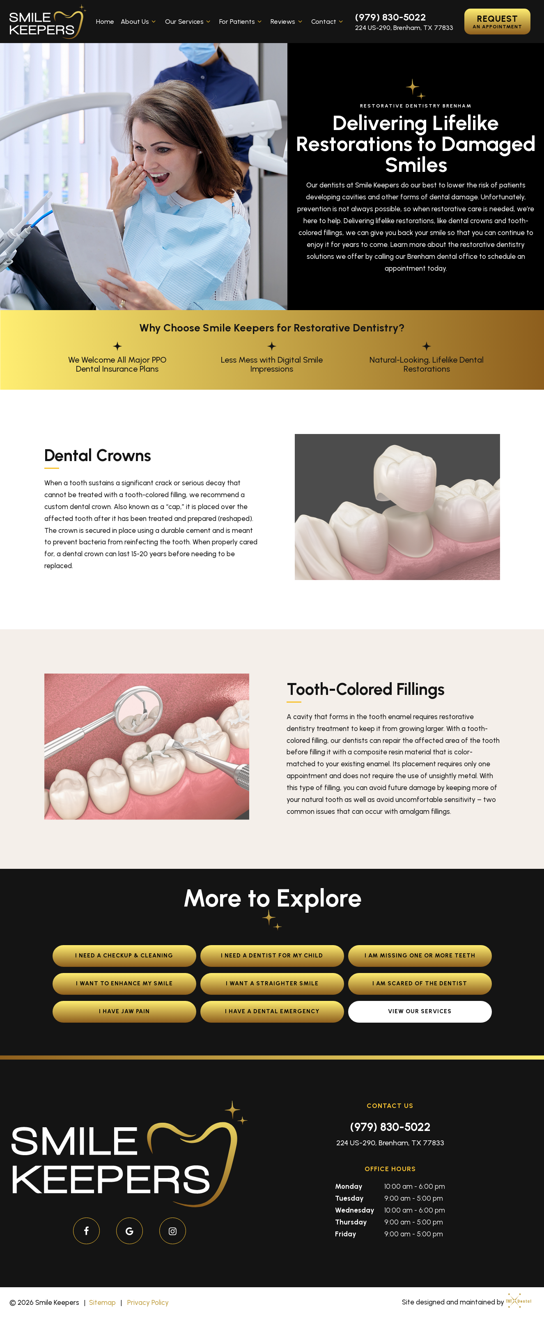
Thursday (351, 1222)
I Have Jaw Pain (124, 1011)
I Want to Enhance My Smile (124, 983)
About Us (139, 21)
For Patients (241, 21)
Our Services (189, 21)
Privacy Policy (148, 1302)
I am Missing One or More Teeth (420, 955)
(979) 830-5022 (390, 17)
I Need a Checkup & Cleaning (124, 955)
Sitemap (102, 1302)
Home (105, 21)
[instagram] (172, 1230)
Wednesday (354, 1210)
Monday (349, 1186)
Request (497, 22)
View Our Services (420, 1011)
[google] (129, 1230)
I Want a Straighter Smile (272, 983)
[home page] (48, 21)
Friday (345, 1234)
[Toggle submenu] (153, 21)
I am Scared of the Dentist (419, 983)
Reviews (287, 21)
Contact (328, 21)
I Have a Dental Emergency (272, 1011)
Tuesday (349, 1198)
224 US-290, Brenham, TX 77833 (404, 28)
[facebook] (86, 1230)
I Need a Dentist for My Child (272, 955)
